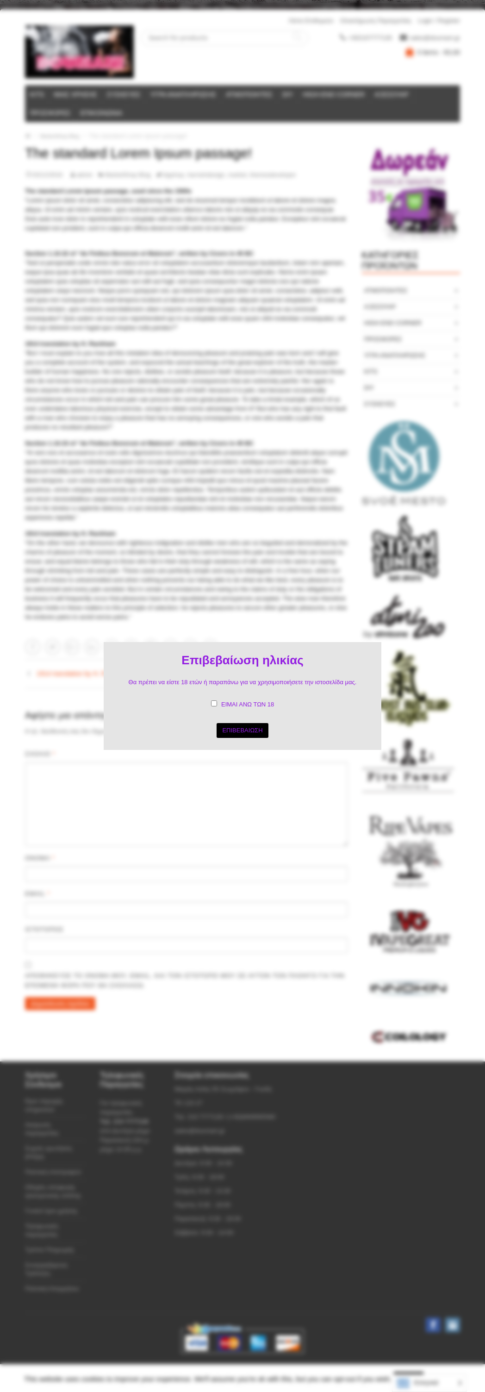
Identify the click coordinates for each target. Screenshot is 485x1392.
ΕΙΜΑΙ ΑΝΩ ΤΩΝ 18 (247, 704)
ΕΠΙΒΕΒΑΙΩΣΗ (242, 730)
